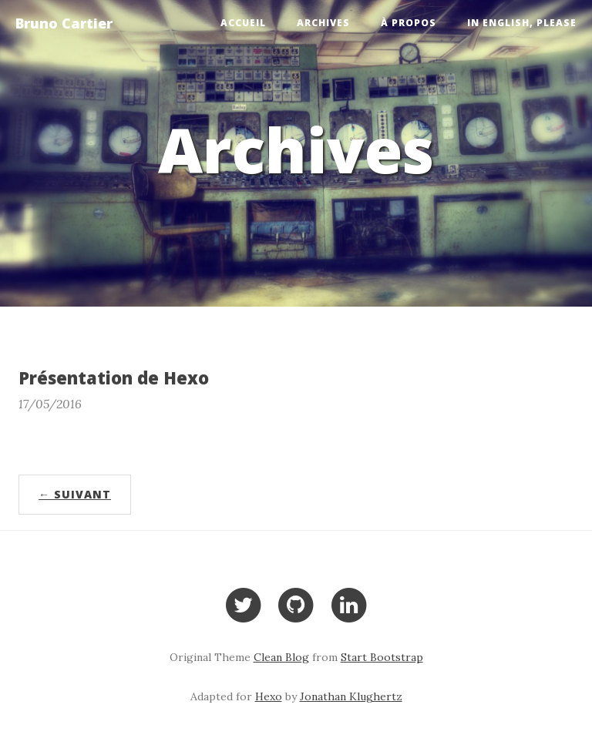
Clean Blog (281, 657)
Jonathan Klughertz (351, 696)
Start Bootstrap (382, 657)
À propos (408, 22)
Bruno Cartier (64, 23)
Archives (323, 22)
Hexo (268, 696)
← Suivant (75, 494)
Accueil (243, 22)
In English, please (522, 22)
